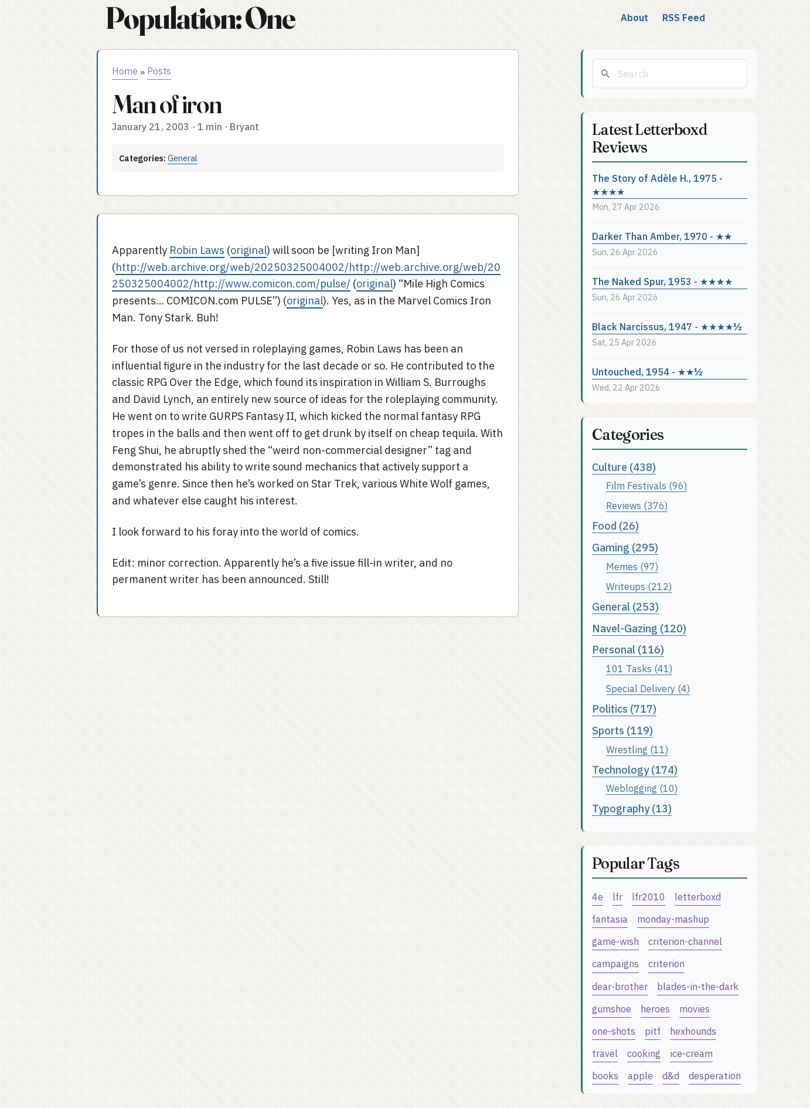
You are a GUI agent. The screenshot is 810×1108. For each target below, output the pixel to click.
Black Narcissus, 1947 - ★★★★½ (667, 326)
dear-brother (620, 986)
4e (597, 896)
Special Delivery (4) (648, 688)
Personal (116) (628, 649)
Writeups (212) (639, 586)
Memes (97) (632, 566)
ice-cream (691, 1053)
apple (640, 1075)
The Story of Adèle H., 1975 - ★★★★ (657, 185)
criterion (666, 963)
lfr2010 (648, 896)
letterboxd (698, 896)
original (248, 250)
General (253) (625, 607)
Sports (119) (622, 730)
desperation (715, 1075)
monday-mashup (673, 919)
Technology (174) (635, 770)
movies (694, 1008)
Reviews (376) (637, 505)
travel (605, 1053)
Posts (159, 71)
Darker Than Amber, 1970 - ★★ (662, 236)
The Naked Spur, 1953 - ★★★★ (662, 281)
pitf (653, 1031)
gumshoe (611, 1008)
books (605, 1075)
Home (125, 71)
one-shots (613, 1031)
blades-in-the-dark (697, 986)
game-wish (615, 941)
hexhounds (693, 1031)
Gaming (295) (625, 547)
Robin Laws (196, 250)
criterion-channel (685, 941)
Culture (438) (624, 467)
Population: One (200, 18)
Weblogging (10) (642, 788)
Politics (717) (624, 709)
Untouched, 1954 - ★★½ (647, 371)
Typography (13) (632, 808)
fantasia (610, 919)
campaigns (615, 963)
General (183, 158)
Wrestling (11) (637, 749)
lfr (617, 896)
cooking (644, 1053)
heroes (655, 1008)
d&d (670, 1075)
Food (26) (615, 526)
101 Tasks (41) (639, 668)
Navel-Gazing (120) (639, 628)
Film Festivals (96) (646, 485)
